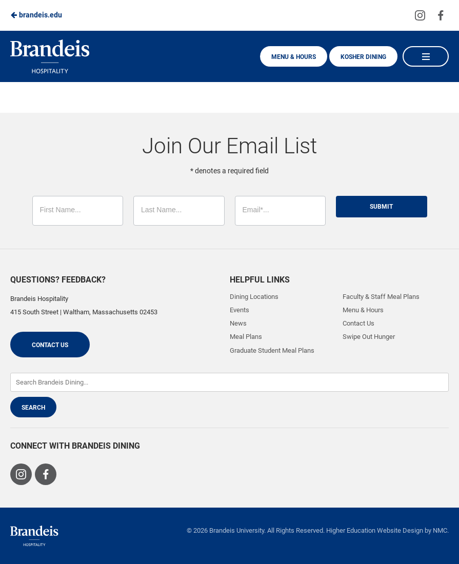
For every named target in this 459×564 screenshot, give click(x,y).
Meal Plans (246, 336)
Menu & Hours (293, 57)
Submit (381, 206)
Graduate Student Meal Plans (272, 350)
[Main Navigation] (426, 56)
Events (239, 310)
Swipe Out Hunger (369, 336)
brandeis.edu (36, 15)
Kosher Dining (363, 57)
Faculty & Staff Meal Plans (381, 296)
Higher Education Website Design (374, 530)
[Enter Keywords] (229, 382)
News (238, 323)
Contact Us (50, 345)
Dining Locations (254, 296)
